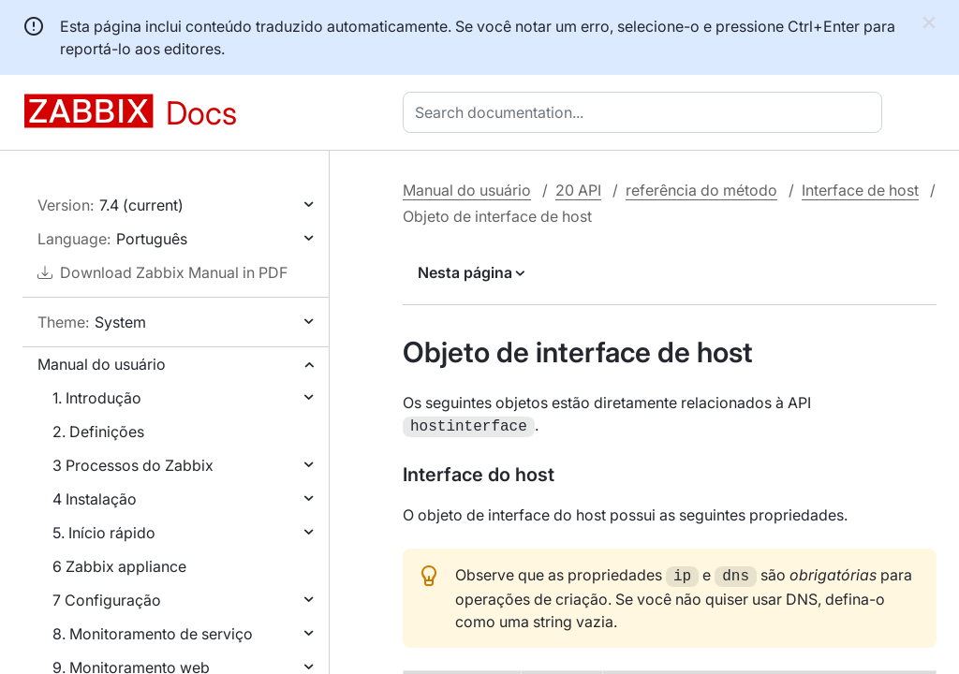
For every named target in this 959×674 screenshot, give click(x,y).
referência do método (701, 190)
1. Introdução (96, 397)
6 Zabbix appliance (119, 566)
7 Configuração (106, 600)
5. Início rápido (103, 532)
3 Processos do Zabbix (133, 465)
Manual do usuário (101, 364)
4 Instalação (94, 499)
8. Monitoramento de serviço (152, 633)
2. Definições (98, 431)
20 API (578, 190)
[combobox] (646, 112)
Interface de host (860, 190)
